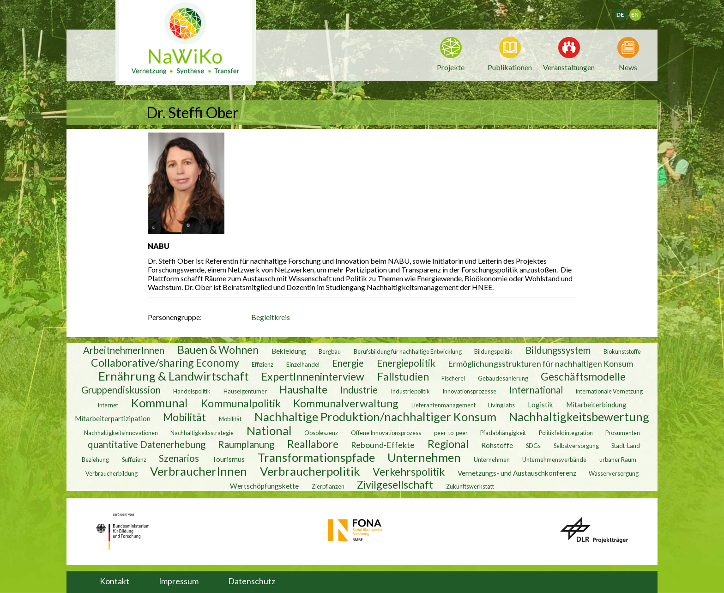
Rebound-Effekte (383, 445)
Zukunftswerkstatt (470, 486)
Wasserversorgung (614, 473)
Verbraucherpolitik (310, 471)
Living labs (501, 405)
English (639, 11)
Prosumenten (622, 432)
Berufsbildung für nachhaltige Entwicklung (408, 351)
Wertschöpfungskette (264, 486)
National (269, 430)
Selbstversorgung (576, 445)
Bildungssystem (558, 350)
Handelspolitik (192, 391)
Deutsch (626, 11)
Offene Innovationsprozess (386, 432)
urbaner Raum (617, 459)
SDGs (533, 445)
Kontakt (114, 581)
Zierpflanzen (328, 486)
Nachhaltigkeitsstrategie (202, 432)
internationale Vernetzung (609, 391)
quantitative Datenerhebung (146, 444)
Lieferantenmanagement (443, 405)
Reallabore (312, 443)
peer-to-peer (451, 432)
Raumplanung (246, 444)
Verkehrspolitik (409, 471)
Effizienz (262, 364)
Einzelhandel (303, 364)
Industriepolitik (410, 391)
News (628, 66)
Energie (348, 363)
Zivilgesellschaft (395, 484)
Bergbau (330, 351)
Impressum (179, 581)
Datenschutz (251, 581)
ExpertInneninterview (312, 376)
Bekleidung (289, 351)
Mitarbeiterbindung (596, 404)
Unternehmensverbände (554, 459)
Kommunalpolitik (241, 403)
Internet (107, 405)
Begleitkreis (270, 317)
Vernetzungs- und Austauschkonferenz (517, 473)
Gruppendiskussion (121, 389)
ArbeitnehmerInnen (123, 350)
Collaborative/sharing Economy (165, 362)
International (536, 389)
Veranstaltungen (569, 66)
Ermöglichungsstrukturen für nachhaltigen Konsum (540, 363)
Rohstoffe (497, 445)
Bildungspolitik (493, 351)
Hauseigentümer (245, 391)
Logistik (540, 404)
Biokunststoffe (622, 351)
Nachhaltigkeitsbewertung (579, 417)
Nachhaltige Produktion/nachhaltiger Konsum (375, 417)
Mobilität (184, 417)
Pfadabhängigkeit (503, 432)
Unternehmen (424, 457)
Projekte (451, 67)
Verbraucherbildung (111, 473)
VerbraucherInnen (198, 471)
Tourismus (228, 459)
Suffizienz (134, 459)
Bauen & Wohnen (218, 349)
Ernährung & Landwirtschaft (173, 376)
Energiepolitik (406, 363)
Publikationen (510, 67)
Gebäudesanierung (503, 378)
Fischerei (453, 378)
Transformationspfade (316, 457)
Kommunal (159, 403)
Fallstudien (403, 376)
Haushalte (303, 389)
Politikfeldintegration (566, 432)
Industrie (359, 389)
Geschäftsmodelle (583, 376)
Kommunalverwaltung (345, 403)
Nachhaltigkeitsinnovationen (121, 432)
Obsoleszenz (321, 432)
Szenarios (179, 458)
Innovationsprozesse (469, 391)
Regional (448, 443)
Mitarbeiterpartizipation (113, 418)
